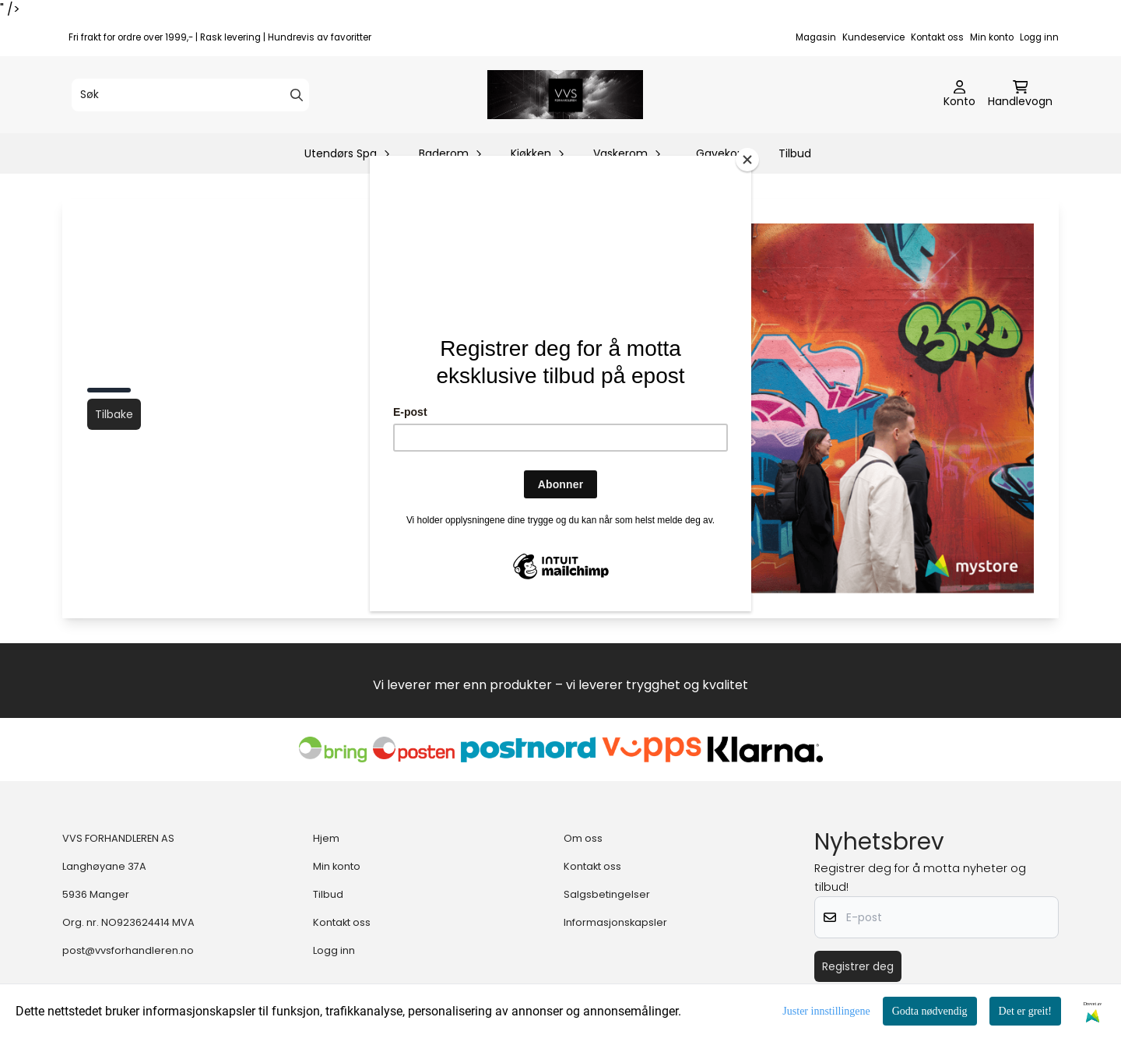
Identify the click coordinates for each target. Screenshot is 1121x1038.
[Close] (747, 159)
